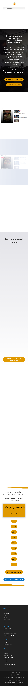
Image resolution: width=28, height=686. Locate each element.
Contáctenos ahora (14, 85)
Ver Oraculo (14, 513)
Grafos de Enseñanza (9, 635)
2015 (14, 548)
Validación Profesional (14, 684)
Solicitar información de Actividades (14, 359)
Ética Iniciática (7, 682)
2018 (14, 543)
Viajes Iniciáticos (7, 622)
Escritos (5, 615)
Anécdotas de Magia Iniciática (11, 633)
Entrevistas (6, 613)
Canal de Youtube (8, 655)
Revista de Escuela (8, 628)
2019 (14, 527)
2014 (14, 564)
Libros (5, 617)
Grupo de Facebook (8, 657)
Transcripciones (7, 619)
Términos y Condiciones (9, 664)
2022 (14, 521)
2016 (14, 532)
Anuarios (6, 611)
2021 (14, 537)
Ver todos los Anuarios (14, 572)
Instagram (6, 659)
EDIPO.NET (6, 651)
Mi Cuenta (6, 653)
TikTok (5, 662)
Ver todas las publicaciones (14, 580)
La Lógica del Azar (8, 642)
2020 (14, 554)
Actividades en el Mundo (14, 79)
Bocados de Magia (8, 644)
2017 (14, 559)
